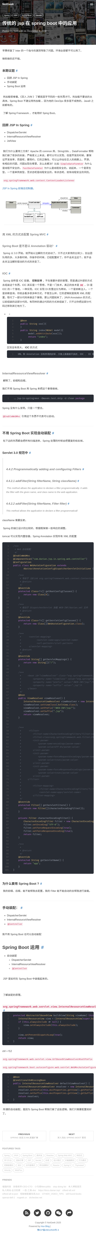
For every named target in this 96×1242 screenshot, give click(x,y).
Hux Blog (45, 1226)
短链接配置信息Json (30, 1194)
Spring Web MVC (65, 1155)
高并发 (39, 1155)
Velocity (7, 1170)
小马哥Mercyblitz (43, 1186)
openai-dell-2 (8, 1197)
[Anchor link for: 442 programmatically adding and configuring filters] (82, 469)
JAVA (16, 1155)
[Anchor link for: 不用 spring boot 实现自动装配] (52, 433)
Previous (24, 1136)
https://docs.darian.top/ (49, 1190)
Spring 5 (67, 1165)
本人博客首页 (74, 1186)
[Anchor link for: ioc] (9, 274)
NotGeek (8, 4)
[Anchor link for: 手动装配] (21, 908)
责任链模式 (44, 1165)
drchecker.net (35, 1197)
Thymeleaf (79, 1165)
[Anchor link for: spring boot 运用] (41, 947)
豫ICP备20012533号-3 (48, 1230)
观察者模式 (8, 1165)
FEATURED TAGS (11, 1148)
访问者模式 (30, 1165)
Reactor (56, 1165)
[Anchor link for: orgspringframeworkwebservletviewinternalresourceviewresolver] (3, 1010)
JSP (15, 15)
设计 (19, 1165)
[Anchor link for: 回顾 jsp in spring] (30, 125)
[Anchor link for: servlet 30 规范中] (29, 453)
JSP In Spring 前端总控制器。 (18, 188)
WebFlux (18, 1170)
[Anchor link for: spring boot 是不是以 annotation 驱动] (56, 246)
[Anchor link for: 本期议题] (16, 70)
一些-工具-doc (29, 1190)
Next (72, 1136)
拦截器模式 (70, 1160)
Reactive (50, 1155)
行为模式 (82, 1160)
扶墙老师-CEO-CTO (22, 1186)
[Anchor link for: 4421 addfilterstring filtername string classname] (77, 481)
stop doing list (59, 1186)
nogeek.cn (22, 1197)
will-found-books (73, 1194)
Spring (7, 15)
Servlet (39, 15)
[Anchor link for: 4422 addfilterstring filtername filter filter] (68, 504)
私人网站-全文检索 (11, 1190)
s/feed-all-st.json (10, 1194)
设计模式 (57, 1160)
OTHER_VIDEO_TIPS (53, 1194)
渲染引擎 (19, 1160)
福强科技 (6, 1186)
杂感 (47, 1160)
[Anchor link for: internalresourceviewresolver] (46, 373)
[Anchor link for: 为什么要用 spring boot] (40, 883)
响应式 (79, 1155)
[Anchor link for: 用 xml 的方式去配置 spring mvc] (47, 234)
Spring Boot (27, 15)
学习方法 (8, 1160)
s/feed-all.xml (68, 1190)
